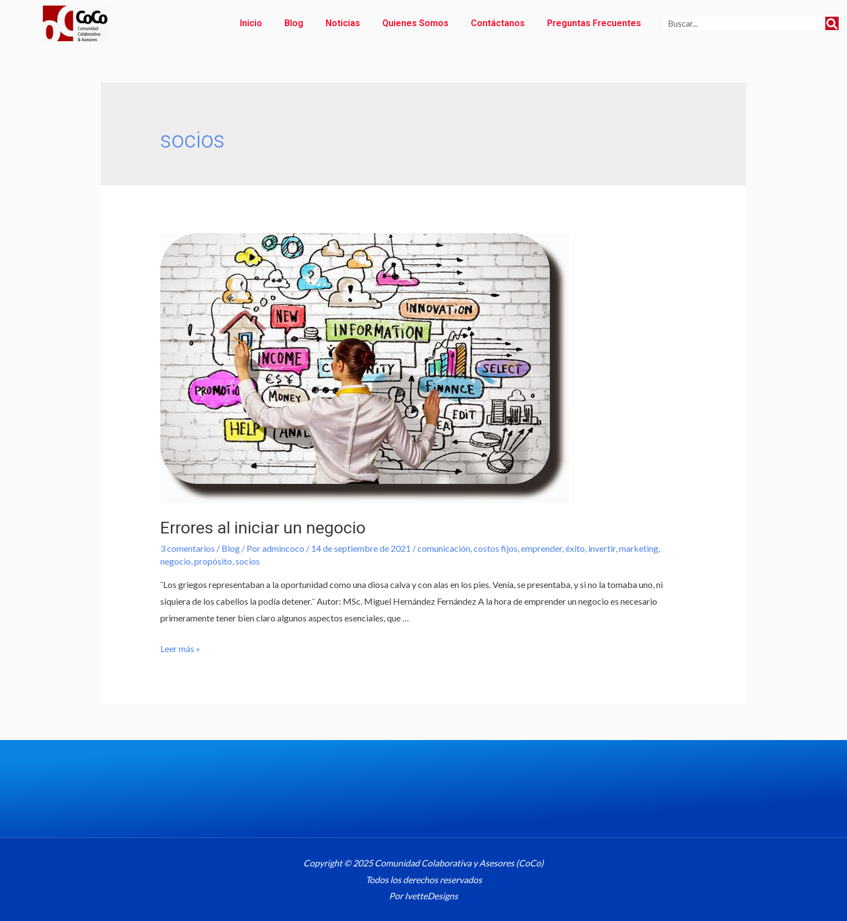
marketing (638, 548)
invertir (601, 548)
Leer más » (180, 648)
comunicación (443, 548)
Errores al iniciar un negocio (263, 527)
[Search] (832, 23)
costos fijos (496, 548)
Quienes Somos (415, 23)
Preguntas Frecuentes (594, 23)
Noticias (343, 23)
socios (247, 561)
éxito (575, 548)
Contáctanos (498, 23)
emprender (541, 548)
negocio (175, 561)
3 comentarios (187, 548)
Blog (293, 23)
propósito (213, 561)
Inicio (251, 23)
